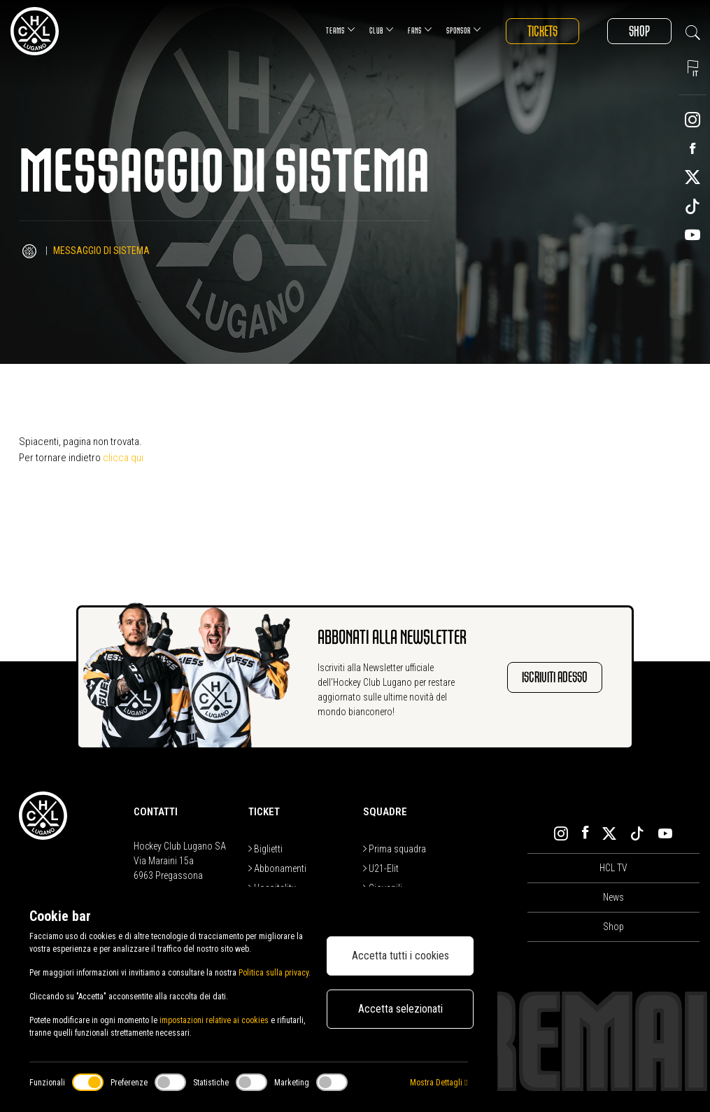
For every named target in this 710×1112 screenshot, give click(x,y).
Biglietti (265, 848)
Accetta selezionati (400, 1008)
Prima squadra (394, 848)
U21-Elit (381, 868)
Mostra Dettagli (438, 1083)
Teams (340, 29)
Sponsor (463, 29)
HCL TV (613, 867)
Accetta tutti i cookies (400, 955)
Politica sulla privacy (273, 973)
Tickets (542, 31)
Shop (639, 31)
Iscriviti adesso (555, 677)
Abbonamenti (277, 868)
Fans (420, 29)
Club (381, 29)
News (613, 897)
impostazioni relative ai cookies (214, 1020)
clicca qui (123, 457)
